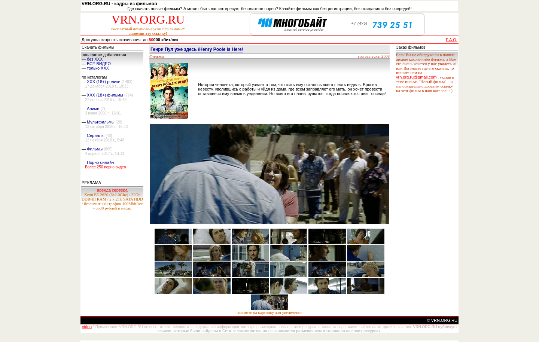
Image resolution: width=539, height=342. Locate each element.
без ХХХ (95, 59)
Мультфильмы (101, 122)
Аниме (93, 108)
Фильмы (95, 149)
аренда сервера (112, 190)
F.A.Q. (451, 39)
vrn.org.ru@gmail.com (416, 77)
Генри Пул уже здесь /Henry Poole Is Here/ (196, 49)
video (87, 326)
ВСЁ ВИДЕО (99, 63)
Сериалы (95, 135)
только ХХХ (98, 68)
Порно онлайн (100, 162)
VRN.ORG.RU (148, 19)
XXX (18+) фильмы (105, 95)
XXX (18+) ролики (104, 81)
